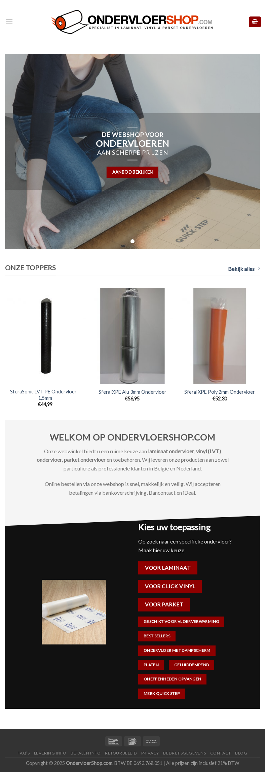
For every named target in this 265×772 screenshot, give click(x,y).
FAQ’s (23, 753)
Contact (220, 753)
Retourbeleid (121, 753)
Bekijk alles (244, 269)
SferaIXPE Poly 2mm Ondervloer (219, 392)
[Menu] (9, 21)
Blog (241, 753)
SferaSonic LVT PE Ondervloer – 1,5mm (45, 395)
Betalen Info (86, 753)
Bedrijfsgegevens (184, 753)
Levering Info (50, 753)
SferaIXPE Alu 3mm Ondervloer (132, 392)
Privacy (150, 753)
